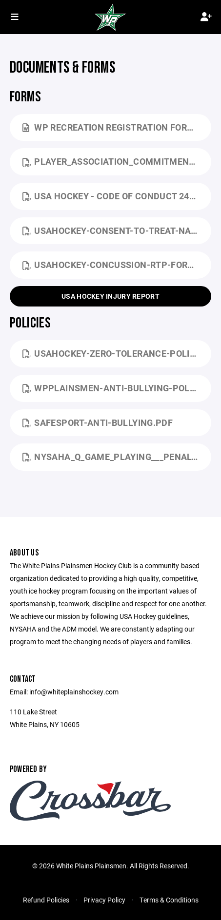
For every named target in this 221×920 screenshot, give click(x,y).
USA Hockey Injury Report (110, 296)
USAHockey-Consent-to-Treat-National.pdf (116, 230)
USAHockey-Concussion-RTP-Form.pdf (116, 264)
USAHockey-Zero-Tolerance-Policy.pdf (116, 353)
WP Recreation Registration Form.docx (116, 127)
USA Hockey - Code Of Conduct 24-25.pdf (116, 196)
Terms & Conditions (169, 899)
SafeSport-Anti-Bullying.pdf (97, 422)
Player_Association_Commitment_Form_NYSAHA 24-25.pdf (116, 161)
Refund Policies (46, 899)
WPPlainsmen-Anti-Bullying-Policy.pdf (116, 388)
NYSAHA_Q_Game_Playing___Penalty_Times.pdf (116, 456)
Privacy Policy (104, 899)
